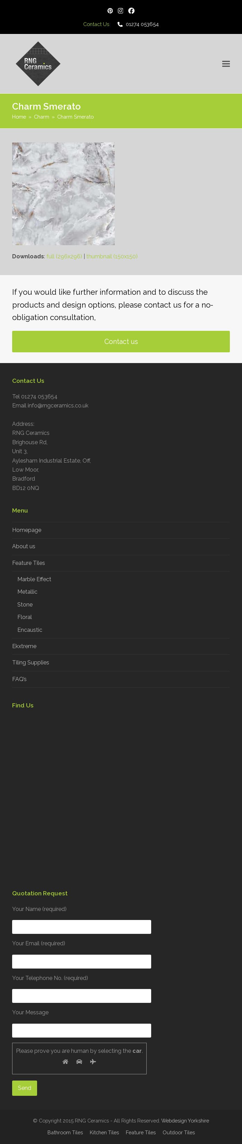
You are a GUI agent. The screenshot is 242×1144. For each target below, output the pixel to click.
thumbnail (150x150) (112, 256)
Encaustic (29, 630)
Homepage (26, 530)
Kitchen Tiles (104, 1132)
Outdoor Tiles (179, 1132)
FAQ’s (19, 679)
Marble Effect (34, 579)
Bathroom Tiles (65, 1132)
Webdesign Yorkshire (185, 1121)
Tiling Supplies (30, 662)
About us (23, 546)
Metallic (27, 591)
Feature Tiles (28, 563)
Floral (24, 617)
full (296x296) (64, 256)
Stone (25, 604)
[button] (226, 64)
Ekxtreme (24, 646)
